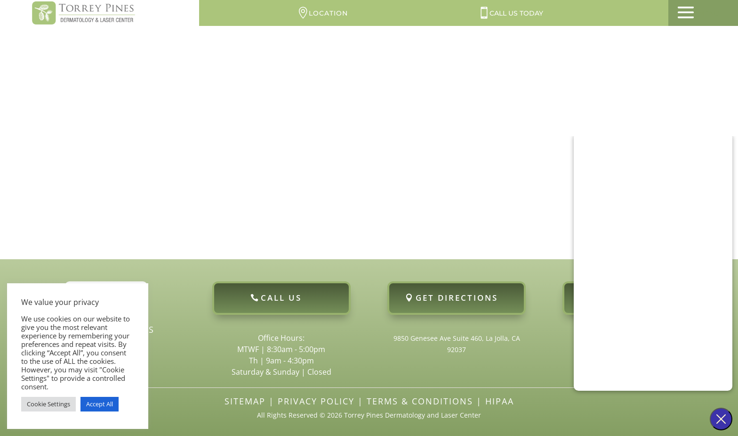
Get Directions (457, 297)
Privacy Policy (316, 401)
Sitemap (245, 401)
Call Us (281, 297)
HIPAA (499, 401)
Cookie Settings (48, 404)
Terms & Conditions (420, 401)
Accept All (99, 404)
